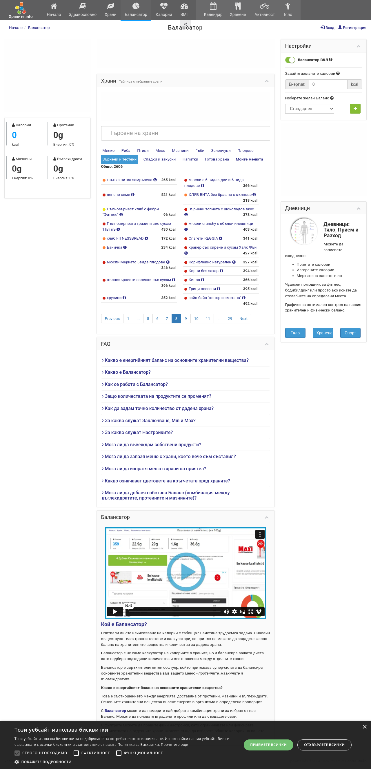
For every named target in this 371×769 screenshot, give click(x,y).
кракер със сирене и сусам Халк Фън (223, 247)
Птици (143, 150)
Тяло (288, 10)
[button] (124, 762)
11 (208, 318)
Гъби (199, 150)
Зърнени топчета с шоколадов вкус (221, 209)
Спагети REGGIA (204, 238)
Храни (110, 10)
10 (196, 318)
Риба (125, 150)
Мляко (109, 150)
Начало (53, 10)
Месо (160, 150)
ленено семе (119, 194)
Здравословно (83, 10)
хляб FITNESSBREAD (126, 238)
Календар (213, 10)
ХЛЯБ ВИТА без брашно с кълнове (221, 194)
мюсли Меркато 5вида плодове (136, 262)
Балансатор (136, 10)
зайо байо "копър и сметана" (215, 297)
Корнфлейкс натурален (210, 262)
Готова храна (217, 159)
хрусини (115, 297)
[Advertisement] (47, 75)
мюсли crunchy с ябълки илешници (221, 223)
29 (230, 318)
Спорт (350, 333)
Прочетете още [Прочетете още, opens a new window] (174, 744)
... (138, 318)
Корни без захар (204, 270)
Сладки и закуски (159, 159)
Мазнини (180, 150)
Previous (112, 318)
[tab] (185, 360)
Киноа (195, 279)
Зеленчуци (220, 150)
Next (243, 318)
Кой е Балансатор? (124, 624)
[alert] (185, 745)
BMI (184, 10)
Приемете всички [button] (268, 744)
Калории (164, 10)
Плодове (245, 150)
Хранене (238, 10)
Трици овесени (203, 288)
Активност (264, 10)
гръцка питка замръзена (130, 179)
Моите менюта (249, 159)
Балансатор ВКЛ (309, 60)
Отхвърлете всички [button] (324, 744)
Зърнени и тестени (120, 159)
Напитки (190, 159)
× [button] (364, 727)
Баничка (115, 247)
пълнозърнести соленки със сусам (139, 279)
